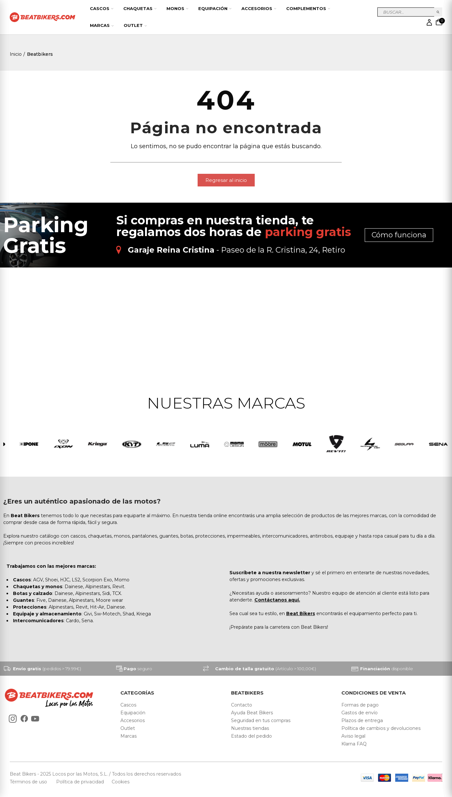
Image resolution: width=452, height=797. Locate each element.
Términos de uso (29, 782)
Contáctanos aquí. (277, 600)
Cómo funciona (399, 235)
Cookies (118, 782)
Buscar (438, 12)
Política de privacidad (80, 782)
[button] (226, 180)
